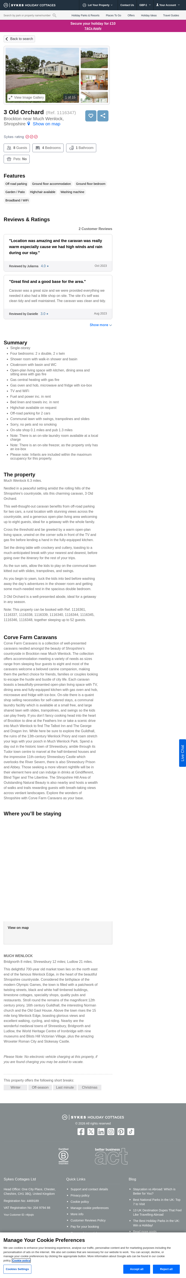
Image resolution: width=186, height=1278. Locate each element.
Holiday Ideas (149, 15)
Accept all (136, 1269)
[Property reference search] (54, 15)
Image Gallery (26, 97)
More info (76, 1214)
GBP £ (145, 5)
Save (90, 115)
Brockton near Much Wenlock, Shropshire (34, 121)
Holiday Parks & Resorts (85, 15)
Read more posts (145, 1231)
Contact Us (127, 5)
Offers (131, 15)
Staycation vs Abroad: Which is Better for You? (154, 1191)
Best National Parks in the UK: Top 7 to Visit (156, 1202)
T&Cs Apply (93, 28)
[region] (93, 1255)
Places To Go (113, 15)
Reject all (166, 1269)
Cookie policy (79, 1201)
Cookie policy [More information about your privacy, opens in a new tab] (21, 1260)
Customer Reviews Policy (87, 1220)
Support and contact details (89, 1189)
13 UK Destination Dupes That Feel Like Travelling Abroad (157, 1212)
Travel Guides (171, 15)
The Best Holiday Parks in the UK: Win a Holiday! (156, 1223)
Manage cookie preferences (89, 1208)
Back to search (21, 39)
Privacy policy (79, 1195)
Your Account (168, 5)
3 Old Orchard (24, 112)
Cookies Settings (17, 1269)
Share (102, 115)
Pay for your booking (84, 1226)
